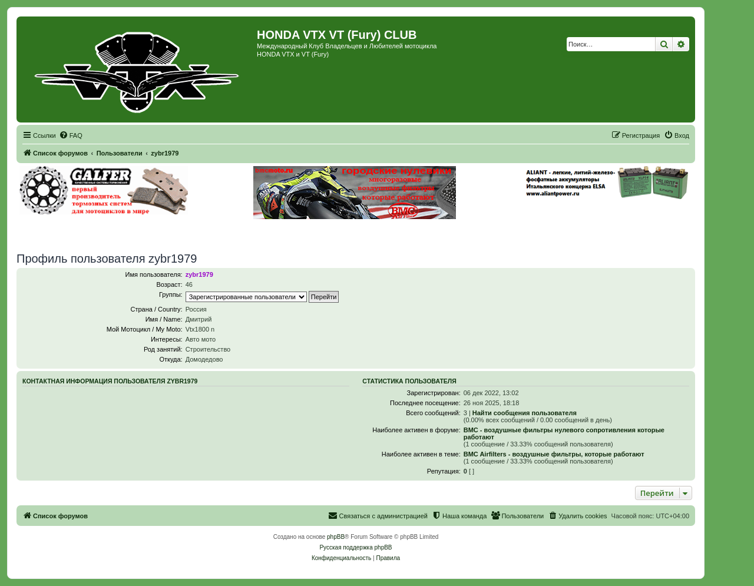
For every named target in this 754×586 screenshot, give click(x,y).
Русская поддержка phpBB (355, 547)
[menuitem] (70, 135)
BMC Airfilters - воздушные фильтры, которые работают (554, 454)
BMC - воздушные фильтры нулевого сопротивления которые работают (564, 433)
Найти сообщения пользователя (524, 412)
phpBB (336, 537)
